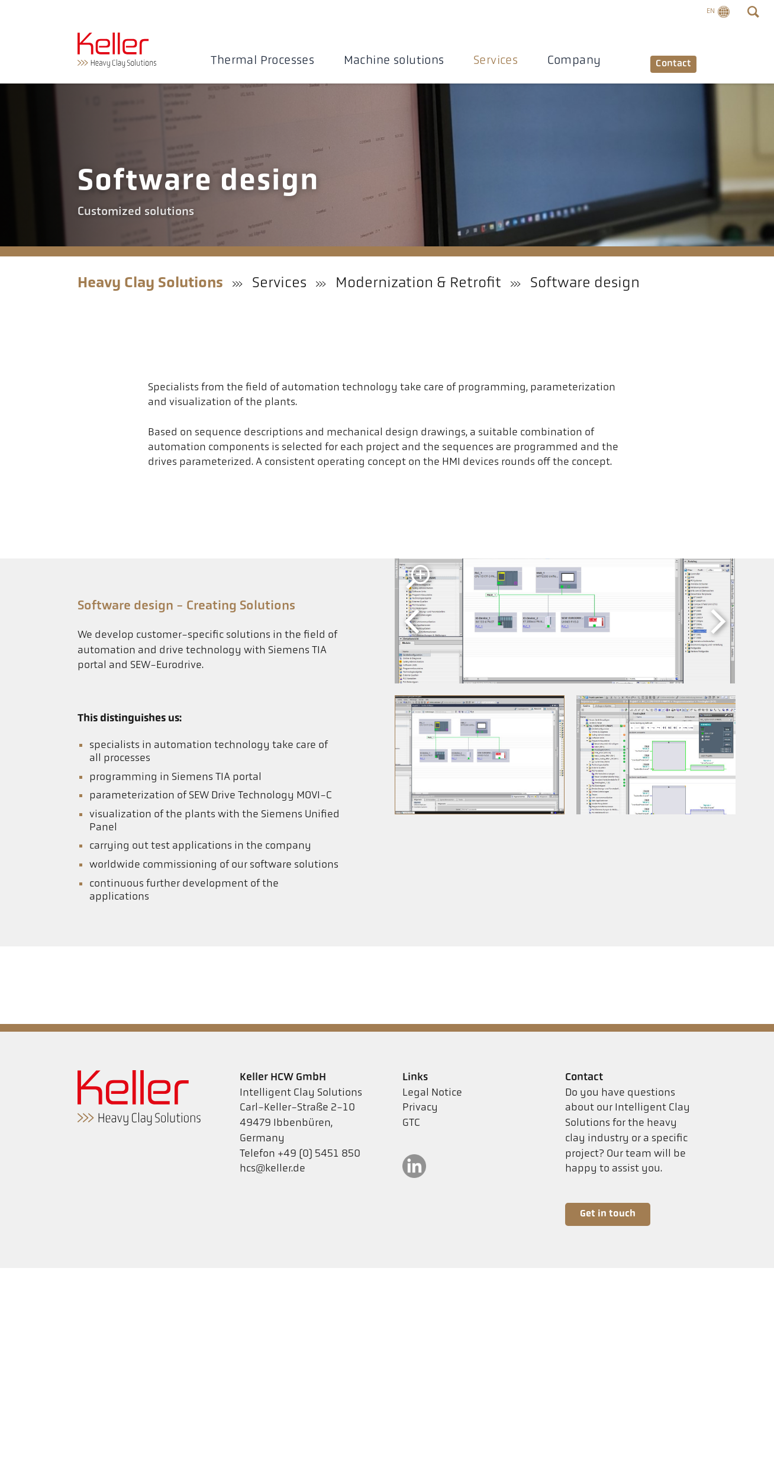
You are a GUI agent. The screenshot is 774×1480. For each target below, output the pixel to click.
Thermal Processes (256, 61)
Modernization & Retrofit (418, 283)
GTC (411, 1123)
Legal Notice (432, 1093)
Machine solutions (387, 61)
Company (568, 61)
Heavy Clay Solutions (150, 283)
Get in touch (608, 1214)
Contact (666, 62)
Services (489, 61)
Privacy (420, 1107)
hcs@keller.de (272, 1168)
